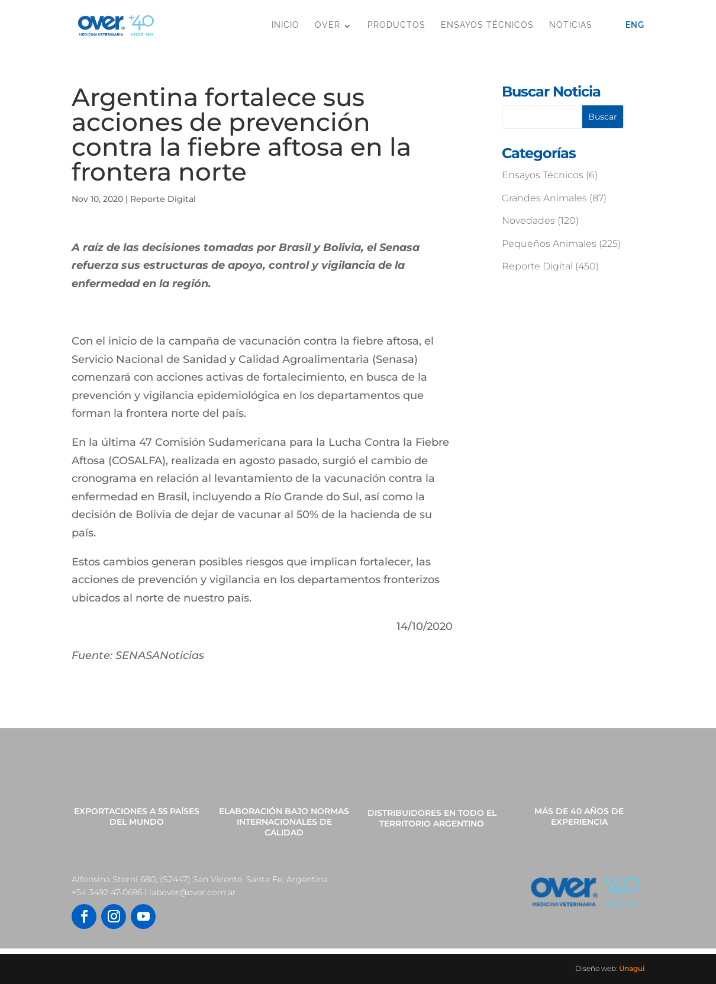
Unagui (631, 968)
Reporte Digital (163, 199)
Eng (634, 25)
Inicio (285, 25)
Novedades (528, 220)
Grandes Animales (544, 198)
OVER (327, 25)
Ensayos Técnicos (487, 25)
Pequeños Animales (549, 243)
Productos (396, 25)
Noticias (570, 25)
